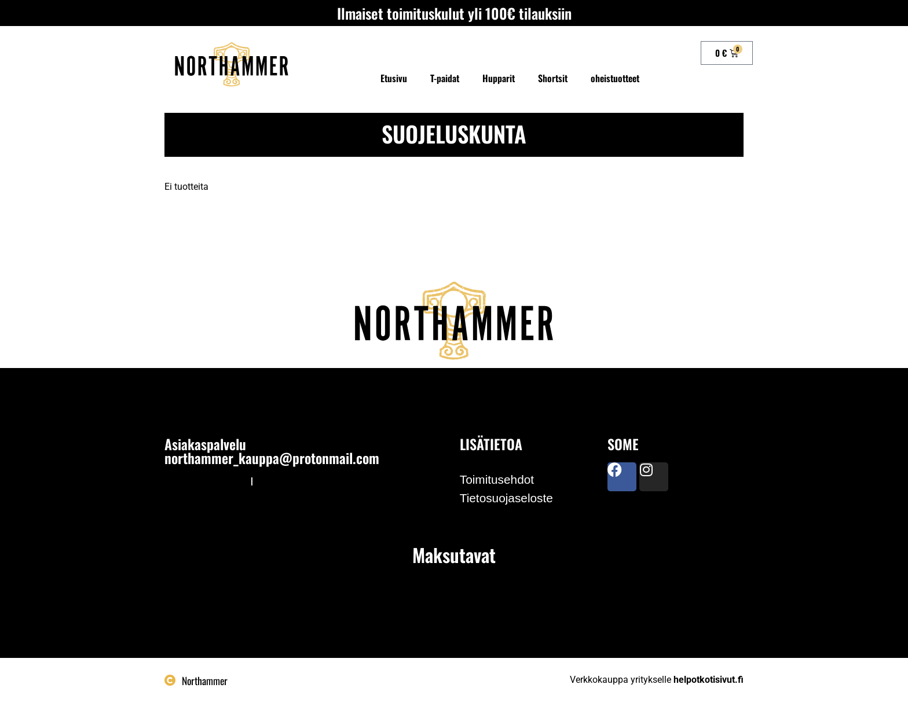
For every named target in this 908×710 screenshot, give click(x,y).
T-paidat (444, 78)
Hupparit (498, 78)
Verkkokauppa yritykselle (657, 679)
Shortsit (553, 78)
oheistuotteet (615, 78)
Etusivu (393, 78)
